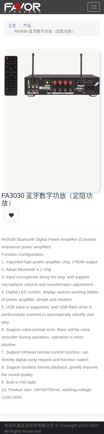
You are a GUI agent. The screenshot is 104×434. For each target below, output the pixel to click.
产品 (27, 25)
